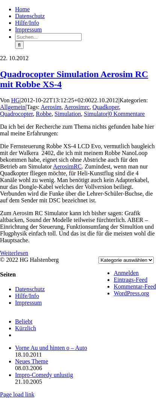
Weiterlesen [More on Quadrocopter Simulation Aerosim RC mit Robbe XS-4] (14, 253)
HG (15, 100)
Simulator (96, 114)
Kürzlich (25, 328)
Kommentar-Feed (135, 286)
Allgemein (13, 107)
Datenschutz (30, 289)
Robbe (43, 114)
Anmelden (126, 273)
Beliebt (23, 321)
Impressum (28, 302)
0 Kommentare (127, 114)
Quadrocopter (16, 114)
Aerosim (51, 107)
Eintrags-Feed (130, 279)
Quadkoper (105, 107)
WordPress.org (131, 293)
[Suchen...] (48, 37)
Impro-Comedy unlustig (44, 375)
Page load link (17, 394)
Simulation (68, 114)
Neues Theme (31, 361)
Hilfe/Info (27, 296)
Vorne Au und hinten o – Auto (51, 348)
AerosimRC (67, 166)
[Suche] (19, 45)
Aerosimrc (77, 107)
